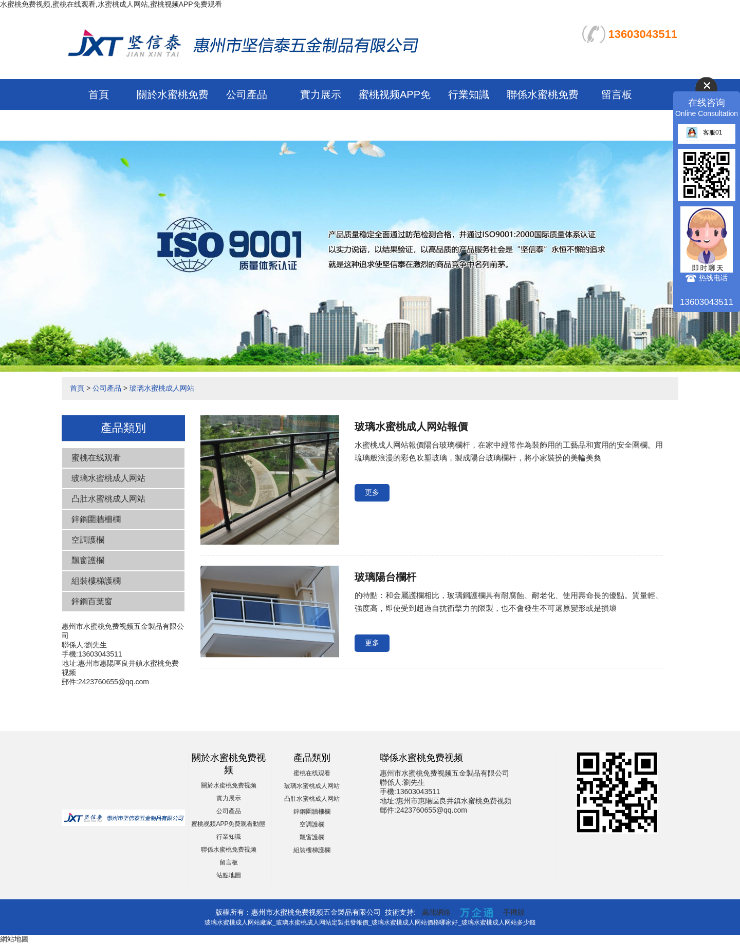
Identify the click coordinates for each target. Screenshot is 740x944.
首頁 (98, 94)
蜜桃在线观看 (96, 457)
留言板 (616, 94)
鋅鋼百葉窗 (92, 601)
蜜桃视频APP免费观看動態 (228, 823)
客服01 (704, 132)
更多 (372, 492)
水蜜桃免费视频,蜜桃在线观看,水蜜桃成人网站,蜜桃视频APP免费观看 (111, 4)
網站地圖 (14, 939)
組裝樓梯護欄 (96, 580)
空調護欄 (87, 539)
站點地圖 (228, 875)
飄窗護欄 (87, 560)
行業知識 (468, 94)
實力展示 (320, 94)
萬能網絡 (436, 912)
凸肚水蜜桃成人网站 (108, 498)
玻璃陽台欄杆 (385, 577)
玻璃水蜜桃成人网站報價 (411, 426)
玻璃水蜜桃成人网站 (162, 388)
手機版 (514, 912)
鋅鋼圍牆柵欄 (96, 519)
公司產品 (246, 94)
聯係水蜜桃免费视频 (228, 849)
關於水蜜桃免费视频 (228, 785)
